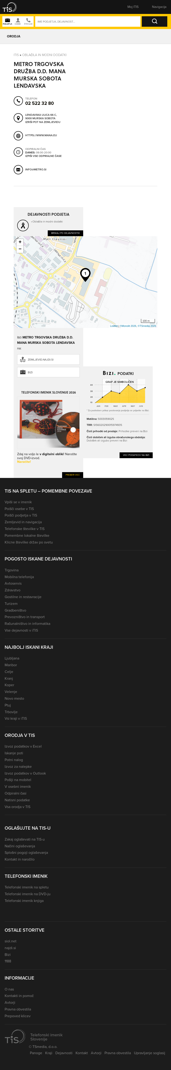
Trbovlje (11, 712)
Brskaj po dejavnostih (65, 233)
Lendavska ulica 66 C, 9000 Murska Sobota (41, 116)
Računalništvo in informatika (27, 623)
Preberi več (73, 475)
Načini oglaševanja (20, 846)
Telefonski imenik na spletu (27, 887)
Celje (9, 671)
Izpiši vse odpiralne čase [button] (43, 156)
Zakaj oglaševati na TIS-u (25, 839)
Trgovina (12, 570)
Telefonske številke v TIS (24, 528)
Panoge (36, 1053)
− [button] (20, 249)
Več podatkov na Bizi (136, 455)
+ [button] (20, 242)
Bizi (30, 372)
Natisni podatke (17, 800)
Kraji (48, 1053)
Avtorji (10, 1002)
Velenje (11, 691)
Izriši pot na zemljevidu (42, 122)
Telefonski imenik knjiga (24, 900)
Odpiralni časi (15, 793)
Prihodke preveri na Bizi (133, 431)
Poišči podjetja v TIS (21, 515)
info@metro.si (35, 170)
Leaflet (114, 326)
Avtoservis (13, 583)
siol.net (10, 941)
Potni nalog (14, 759)
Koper (9, 685)
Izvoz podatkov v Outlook (25, 773)
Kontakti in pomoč (19, 995)
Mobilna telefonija (19, 577)
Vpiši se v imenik (18, 502)
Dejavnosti (64, 1053)
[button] (12, 7)
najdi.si (10, 948)
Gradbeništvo (15, 610)
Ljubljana (12, 658)
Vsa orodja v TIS (17, 806)
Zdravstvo (12, 590)
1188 (8, 961)
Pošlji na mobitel (18, 779)
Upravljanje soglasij (149, 1053)
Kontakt (82, 1053)
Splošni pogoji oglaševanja (26, 852)
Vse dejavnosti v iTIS (21, 630)
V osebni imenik (18, 786)
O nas (9, 989)
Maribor (11, 665)
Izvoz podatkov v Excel (23, 746)
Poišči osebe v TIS (19, 508)
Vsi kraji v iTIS (16, 718)
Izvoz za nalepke (18, 766)
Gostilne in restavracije (23, 597)
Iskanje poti (14, 753)
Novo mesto (14, 698)
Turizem (11, 603)
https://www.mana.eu (41, 135)
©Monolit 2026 (128, 326)
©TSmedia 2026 (147, 326)
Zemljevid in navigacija (23, 522)
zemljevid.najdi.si (41, 360)
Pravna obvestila (18, 1009)
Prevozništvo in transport (25, 616)
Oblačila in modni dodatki (44, 55)
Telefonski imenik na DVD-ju (28, 894)
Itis (16, 55)
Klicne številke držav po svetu (29, 542)
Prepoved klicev (18, 1016)
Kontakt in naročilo (20, 859)
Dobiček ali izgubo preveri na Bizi (107, 440)
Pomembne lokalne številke (27, 535)
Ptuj (8, 705)
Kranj (9, 678)
